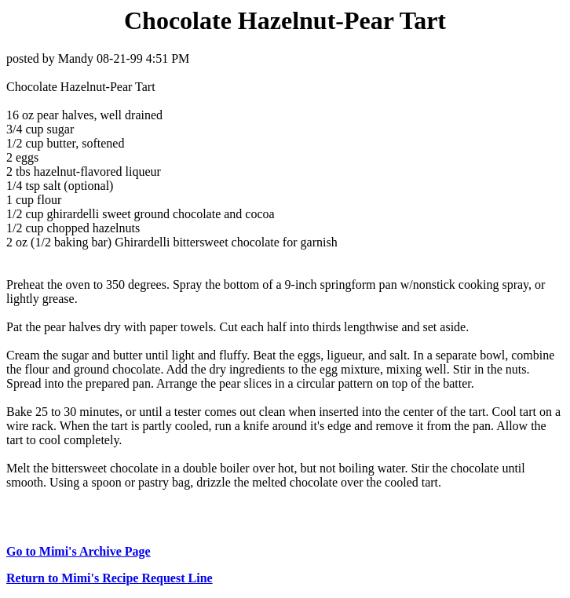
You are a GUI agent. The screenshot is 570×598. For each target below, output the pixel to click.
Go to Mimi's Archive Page (78, 551)
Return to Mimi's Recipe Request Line (109, 578)
